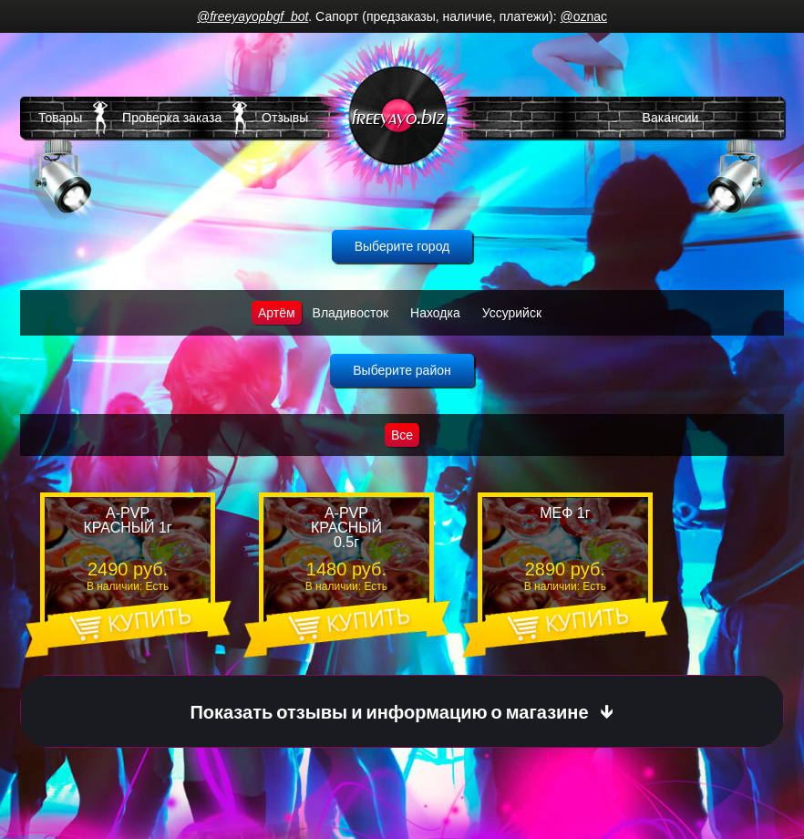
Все (402, 435)
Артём (276, 313)
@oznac (583, 16)
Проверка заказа (172, 117)
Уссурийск (511, 313)
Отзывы (285, 117)
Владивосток (351, 313)
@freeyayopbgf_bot (252, 16)
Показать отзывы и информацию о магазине (389, 711)
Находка (435, 313)
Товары (60, 117)
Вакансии (671, 117)
